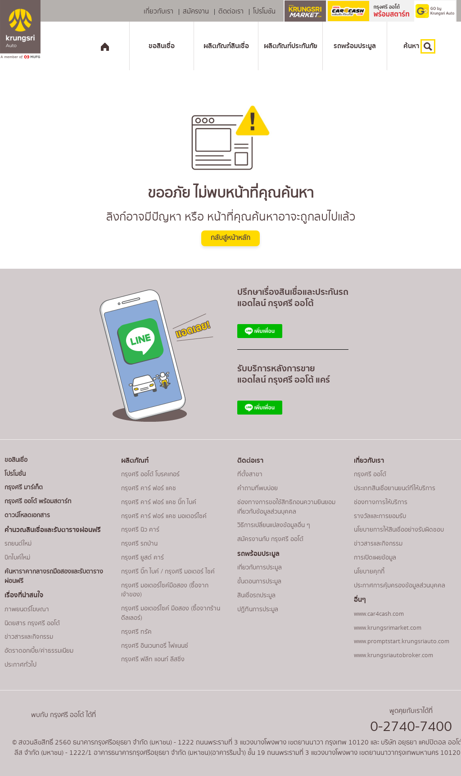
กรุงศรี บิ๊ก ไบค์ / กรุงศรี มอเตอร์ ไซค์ (168, 571)
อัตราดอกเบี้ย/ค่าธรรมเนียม (39, 650)
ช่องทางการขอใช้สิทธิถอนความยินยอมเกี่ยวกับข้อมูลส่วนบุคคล (286, 507)
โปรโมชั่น (15, 473)
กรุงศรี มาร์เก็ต (24, 487)
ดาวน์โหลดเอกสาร (27, 515)
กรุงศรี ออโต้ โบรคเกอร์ (150, 474)
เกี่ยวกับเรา (158, 12)
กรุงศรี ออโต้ (370, 474)
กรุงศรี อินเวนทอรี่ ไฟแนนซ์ (154, 645)
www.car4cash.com (379, 613)
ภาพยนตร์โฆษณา (27, 609)
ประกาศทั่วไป (20, 664)
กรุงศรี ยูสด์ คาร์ (142, 557)
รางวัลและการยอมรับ (380, 516)
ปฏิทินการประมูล (257, 609)
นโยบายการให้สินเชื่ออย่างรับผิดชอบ (399, 529)
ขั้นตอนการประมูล (259, 581)
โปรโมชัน (264, 12)
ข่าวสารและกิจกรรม (29, 636)
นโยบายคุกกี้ (369, 571)
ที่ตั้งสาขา (249, 474)
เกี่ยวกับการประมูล (259, 567)
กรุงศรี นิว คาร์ (140, 529)
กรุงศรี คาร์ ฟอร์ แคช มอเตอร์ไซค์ (164, 516)
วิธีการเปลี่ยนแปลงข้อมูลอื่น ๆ (273, 525)
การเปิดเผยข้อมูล (375, 557)
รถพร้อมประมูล (355, 46)
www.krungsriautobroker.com (393, 655)
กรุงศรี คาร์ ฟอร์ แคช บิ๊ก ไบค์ (158, 502)
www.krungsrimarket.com (387, 627)
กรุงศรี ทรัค (136, 631)
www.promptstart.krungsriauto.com (401, 641)
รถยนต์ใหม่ (18, 543)
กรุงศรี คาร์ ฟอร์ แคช (148, 488)
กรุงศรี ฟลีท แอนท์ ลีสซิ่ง (153, 659)
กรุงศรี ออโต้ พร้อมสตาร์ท (38, 501)
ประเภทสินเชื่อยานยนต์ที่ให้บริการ (394, 488)
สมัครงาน (196, 12)
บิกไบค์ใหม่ (17, 557)
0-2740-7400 (411, 726)
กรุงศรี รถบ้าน (139, 543)
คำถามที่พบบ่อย (257, 488)
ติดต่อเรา (231, 12)
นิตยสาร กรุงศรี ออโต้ (32, 623)
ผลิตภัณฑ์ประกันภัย (290, 46)
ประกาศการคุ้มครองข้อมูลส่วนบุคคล (399, 585)
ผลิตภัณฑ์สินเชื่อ (226, 46)
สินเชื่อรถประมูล (256, 595)
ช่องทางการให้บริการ (380, 502)
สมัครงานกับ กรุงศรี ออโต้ (270, 539)
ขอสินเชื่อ (162, 46)
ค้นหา (419, 46)
